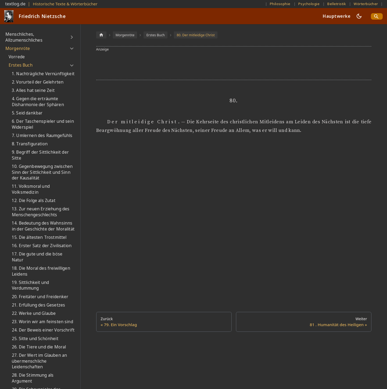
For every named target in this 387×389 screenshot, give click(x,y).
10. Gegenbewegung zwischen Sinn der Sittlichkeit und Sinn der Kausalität (42, 172)
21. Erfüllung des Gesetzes (38, 305)
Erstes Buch (21, 65)
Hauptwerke (336, 16)
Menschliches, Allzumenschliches (23, 37)
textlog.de (15, 4)
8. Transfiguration (30, 144)
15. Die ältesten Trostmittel (39, 237)
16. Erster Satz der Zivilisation (41, 245)
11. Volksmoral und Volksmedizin (31, 189)
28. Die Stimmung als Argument (32, 378)
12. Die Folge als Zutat (33, 200)
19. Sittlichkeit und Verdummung (30, 285)
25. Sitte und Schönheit (35, 338)
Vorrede (17, 57)
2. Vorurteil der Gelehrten (37, 82)
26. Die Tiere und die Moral (39, 347)
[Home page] (101, 34)
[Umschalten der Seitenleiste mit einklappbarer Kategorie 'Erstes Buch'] (71, 65)
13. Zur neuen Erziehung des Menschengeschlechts (40, 212)
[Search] (377, 16)
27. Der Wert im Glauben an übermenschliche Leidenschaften (39, 361)
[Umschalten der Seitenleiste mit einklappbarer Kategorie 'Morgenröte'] (71, 49)
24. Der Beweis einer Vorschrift (43, 330)
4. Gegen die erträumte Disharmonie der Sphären (38, 101)
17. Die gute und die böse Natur (37, 257)
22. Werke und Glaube (34, 313)
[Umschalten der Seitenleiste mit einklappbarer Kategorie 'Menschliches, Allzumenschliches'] (71, 37)
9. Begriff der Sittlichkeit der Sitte (40, 155)
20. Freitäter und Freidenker (40, 297)
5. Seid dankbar (27, 113)
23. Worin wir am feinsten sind (42, 322)
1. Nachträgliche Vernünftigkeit (43, 74)
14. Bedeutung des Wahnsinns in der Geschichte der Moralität (43, 226)
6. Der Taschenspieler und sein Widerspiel (43, 124)
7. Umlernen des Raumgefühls (42, 135)
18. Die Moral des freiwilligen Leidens (41, 271)
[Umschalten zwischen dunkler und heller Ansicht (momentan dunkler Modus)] (359, 16)
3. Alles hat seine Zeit (33, 90)
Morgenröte (17, 48)
